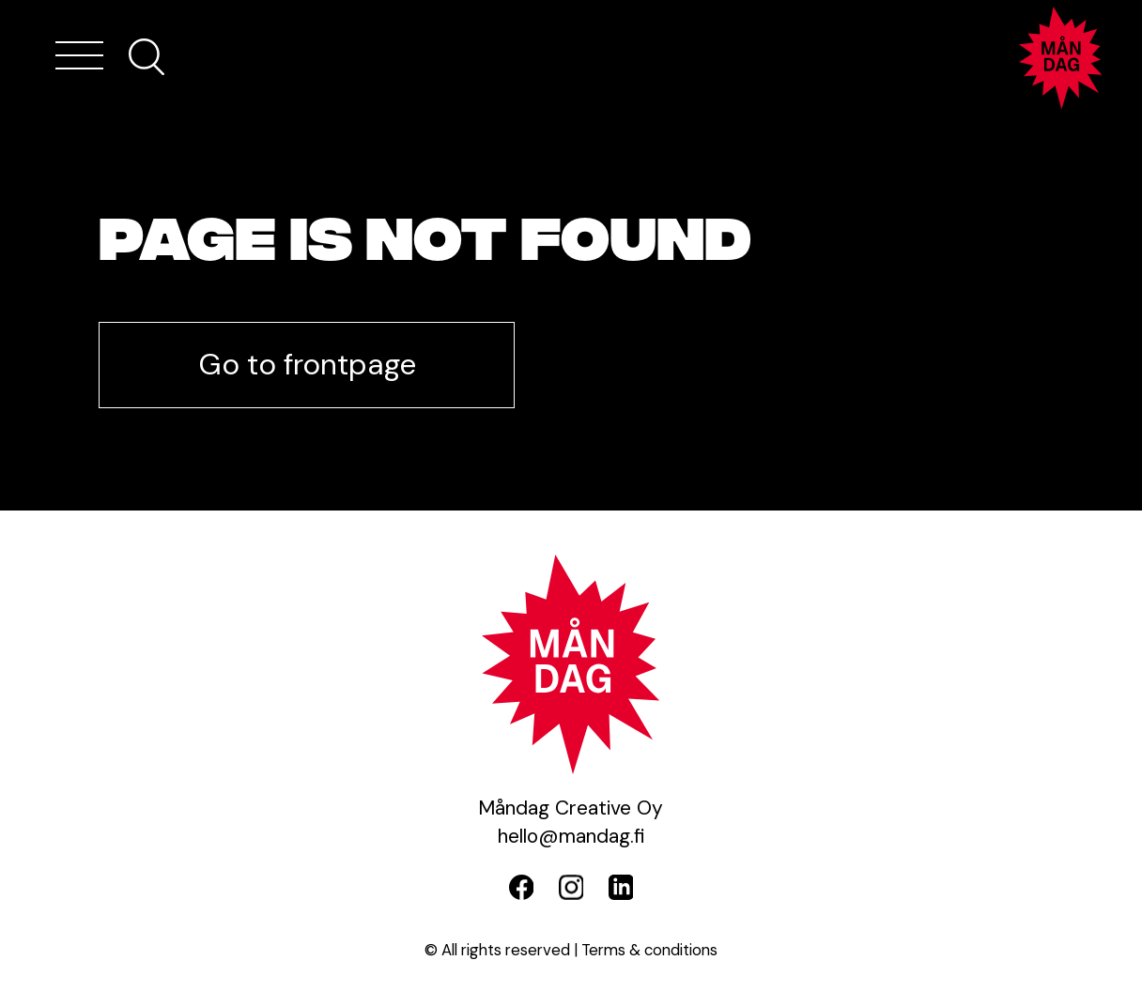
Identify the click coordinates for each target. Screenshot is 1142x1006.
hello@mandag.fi (571, 836)
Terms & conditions (649, 949)
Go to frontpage (307, 364)
